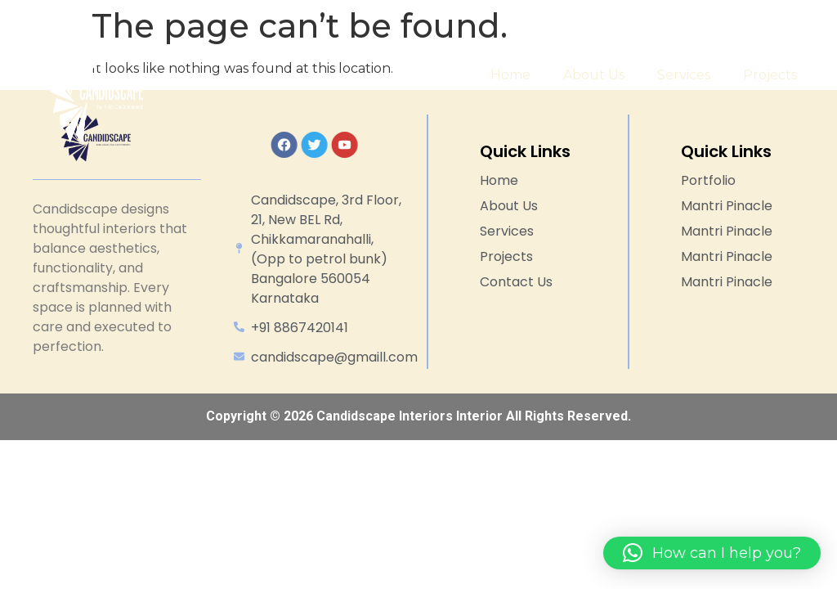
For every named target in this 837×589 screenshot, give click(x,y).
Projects (770, 75)
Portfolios (601, 113)
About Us (593, 75)
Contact (702, 112)
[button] (712, 553)
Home (510, 75)
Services (683, 75)
